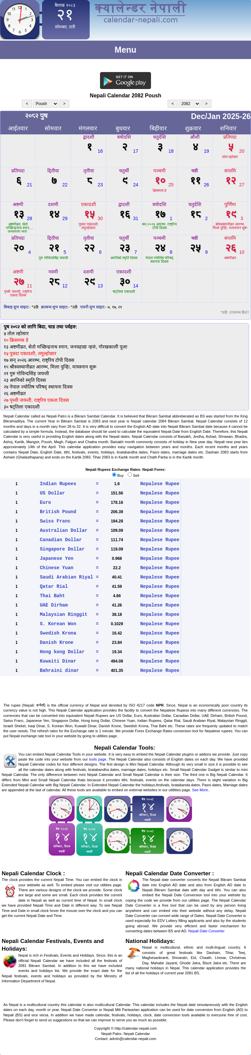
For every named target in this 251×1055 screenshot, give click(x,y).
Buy (118, 475)
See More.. (201, 790)
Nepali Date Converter (206, 931)
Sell (133, 475)
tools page (97, 759)
